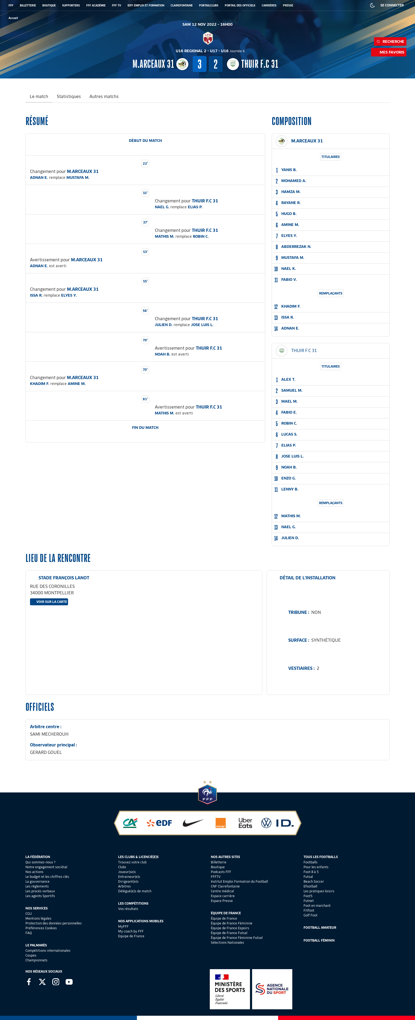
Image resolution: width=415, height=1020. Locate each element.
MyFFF (123, 926)
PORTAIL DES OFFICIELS (240, 5)
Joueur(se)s (127, 872)
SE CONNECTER (392, 5)
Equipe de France (131, 936)
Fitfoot (309, 910)
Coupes (30, 955)
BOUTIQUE (49, 5)
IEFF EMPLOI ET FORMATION (146, 5)
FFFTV (215, 877)
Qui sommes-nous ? (40, 862)
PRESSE (288, 5)
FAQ (28, 933)
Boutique (218, 867)
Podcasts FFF (221, 872)
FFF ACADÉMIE (96, 5)
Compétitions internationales (47, 951)
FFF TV (116, 5)
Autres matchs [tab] (104, 96)
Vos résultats (128, 909)
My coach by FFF (131, 931)
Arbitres (124, 886)
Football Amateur (320, 927)
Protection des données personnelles (53, 923)
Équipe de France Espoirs (230, 928)
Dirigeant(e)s (128, 881)
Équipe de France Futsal (229, 933)
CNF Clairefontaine (225, 886)
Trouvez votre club (132, 862)
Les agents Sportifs (40, 896)
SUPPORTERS (71, 5)
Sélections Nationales (227, 942)
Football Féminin (319, 940)
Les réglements (37, 886)
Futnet (309, 901)
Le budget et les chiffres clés (47, 877)
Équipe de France (224, 918)
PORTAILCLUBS (208, 5)
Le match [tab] (39, 96)
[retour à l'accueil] (13, 18)
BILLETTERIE (28, 5)
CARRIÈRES (269, 5)
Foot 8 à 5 (311, 872)
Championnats (36, 960)
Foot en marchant (317, 906)
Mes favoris (388, 52)
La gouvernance (37, 881)
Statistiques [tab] (69, 96)
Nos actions (34, 872)
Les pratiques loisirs (319, 891)
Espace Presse (222, 901)
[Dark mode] (372, 5)
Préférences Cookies (41, 928)
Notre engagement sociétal (46, 867)
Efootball (310, 886)
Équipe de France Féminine (231, 923)
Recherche (390, 41)
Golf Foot (310, 915)
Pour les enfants (316, 867)
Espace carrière (223, 896)
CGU (28, 914)
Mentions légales (38, 918)
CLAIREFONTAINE (182, 5)
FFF (11, 5)
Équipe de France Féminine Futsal (237, 938)
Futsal (308, 877)
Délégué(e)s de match (134, 891)
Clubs (122, 867)
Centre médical (222, 891)
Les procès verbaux (40, 891)
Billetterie (218, 862)
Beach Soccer (314, 881)
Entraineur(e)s (129, 877)
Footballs (310, 862)
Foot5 (308, 896)
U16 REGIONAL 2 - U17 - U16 (210, 51)
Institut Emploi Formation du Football (239, 881)
